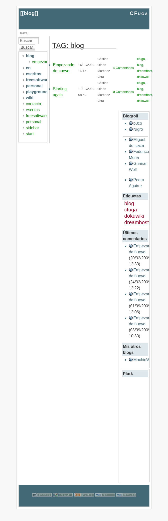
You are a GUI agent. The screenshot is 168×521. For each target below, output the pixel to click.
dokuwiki (143, 77)
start (30, 134)
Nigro (138, 129)
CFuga (139, 13)
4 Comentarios (123, 68)
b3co (137, 123)
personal (33, 122)
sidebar (32, 128)
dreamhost (144, 71)
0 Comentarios (123, 92)
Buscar (26, 47)
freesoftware (37, 116)
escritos (33, 110)
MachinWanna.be (148, 360)
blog (29, 13)
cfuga (141, 59)
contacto (33, 104)
